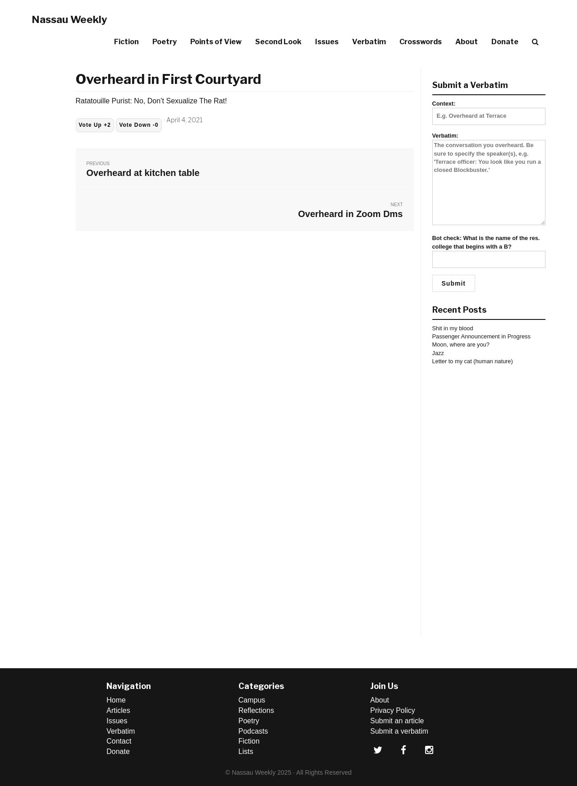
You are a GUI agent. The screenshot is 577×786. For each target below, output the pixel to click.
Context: (489, 109)
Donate (504, 41)
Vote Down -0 (138, 125)
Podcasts (253, 731)
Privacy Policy (392, 710)
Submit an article (397, 721)
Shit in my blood (452, 328)
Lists (245, 751)
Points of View (216, 41)
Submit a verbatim (399, 731)
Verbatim (369, 41)
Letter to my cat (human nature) (472, 361)
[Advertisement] (489, 500)
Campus (252, 700)
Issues (327, 41)
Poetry (164, 41)
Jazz (438, 353)
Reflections (256, 710)
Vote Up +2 (95, 125)
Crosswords (420, 41)
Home (116, 700)
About (466, 41)
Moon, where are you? (461, 344)
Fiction (126, 41)
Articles (118, 710)
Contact (118, 741)
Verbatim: (489, 179)
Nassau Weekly (69, 19)
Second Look (278, 41)
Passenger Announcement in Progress (481, 336)
